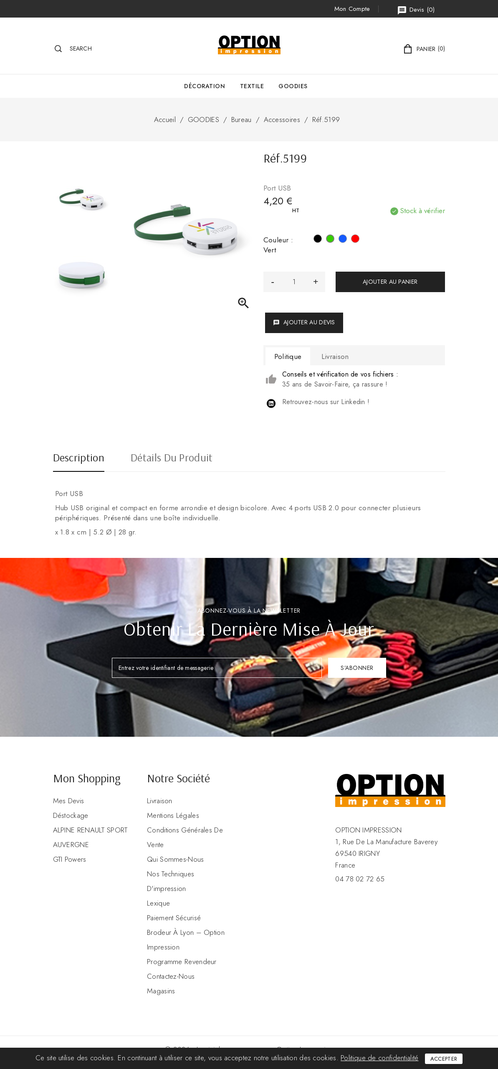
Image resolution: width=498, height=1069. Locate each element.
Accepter (443, 1059)
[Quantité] (294, 282)
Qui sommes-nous (175, 859)
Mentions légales (173, 815)
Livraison (159, 801)
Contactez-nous (171, 976)
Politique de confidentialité (379, 1058)
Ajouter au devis (304, 322)
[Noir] (317, 239)
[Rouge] (355, 239)
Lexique (158, 903)
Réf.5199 (326, 120)
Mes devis (68, 801)
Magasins (161, 991)
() (416, 10)
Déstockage (70, 815)
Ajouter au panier (390, 281)
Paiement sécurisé (174, 918)
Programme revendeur (182, 962)
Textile (252, 86)
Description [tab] (78, 458)
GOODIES (293, 86)
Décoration (204, 86)
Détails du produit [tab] (171, 458)
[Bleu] (343, 239)
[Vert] (330, 239)
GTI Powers (69, 859)
